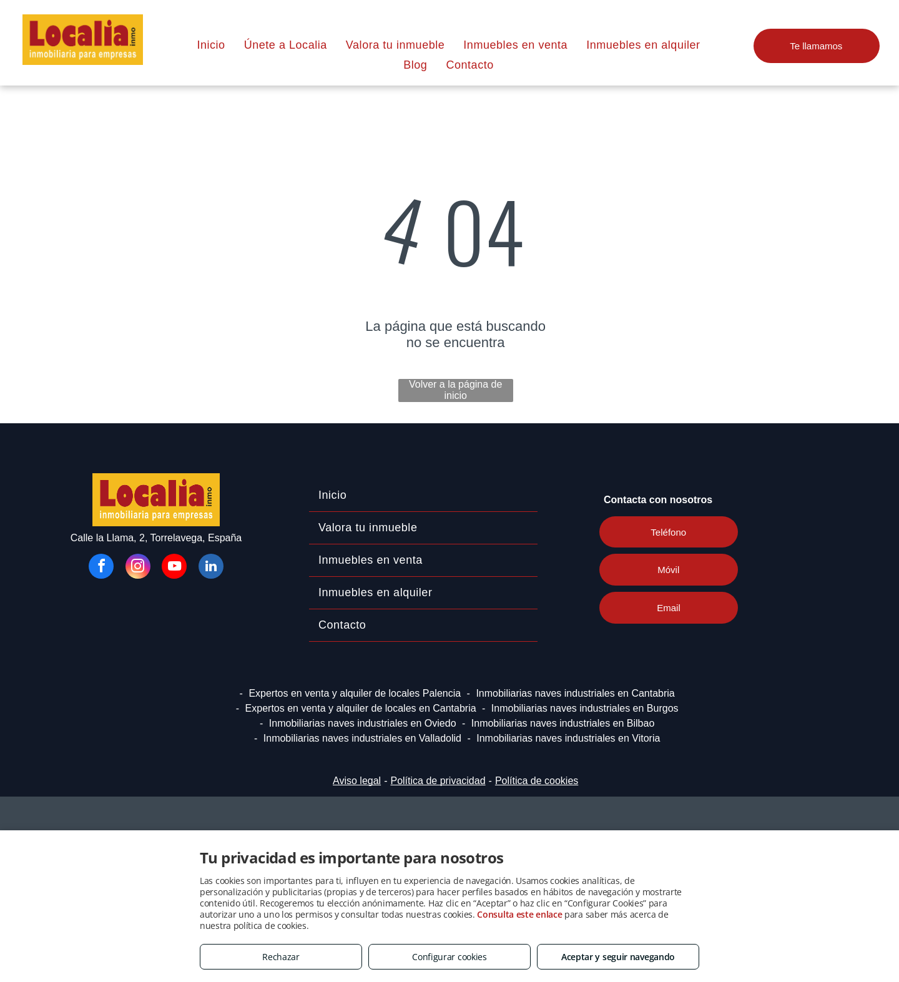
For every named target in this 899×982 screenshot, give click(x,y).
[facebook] (101, 568)
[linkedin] (211, 568)
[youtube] (174, 568)
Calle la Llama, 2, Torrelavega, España (156, 538)
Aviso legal (357, 780)
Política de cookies (536, 780)
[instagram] (137, 568)
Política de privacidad (437, 780)
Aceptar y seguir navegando (618, 957)
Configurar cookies (449, 957)
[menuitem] (210, 45)
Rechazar (281, 957)
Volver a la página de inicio (455, 390)
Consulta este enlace (519, 914)
